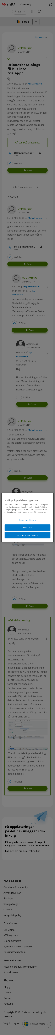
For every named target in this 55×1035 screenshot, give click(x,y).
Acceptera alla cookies (27, 535)
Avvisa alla (27, 527)
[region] (27, 517)
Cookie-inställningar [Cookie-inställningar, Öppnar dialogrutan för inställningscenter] (27, 520)
